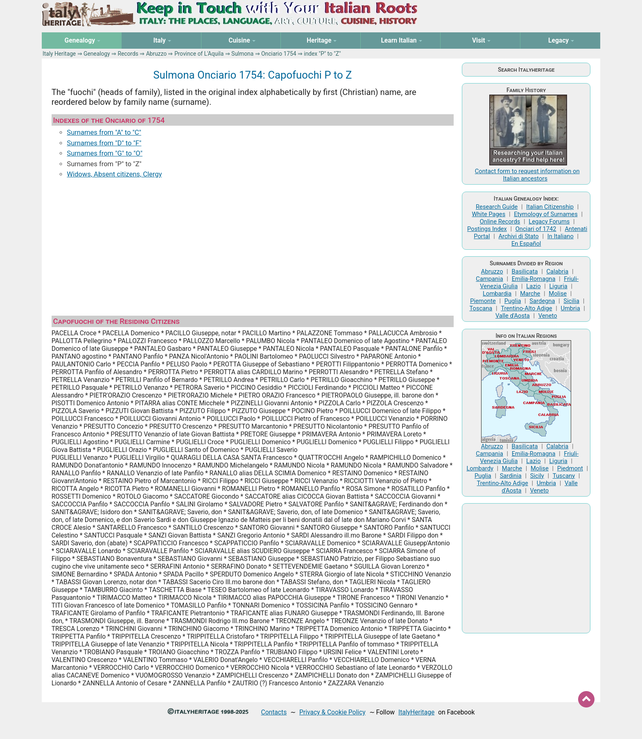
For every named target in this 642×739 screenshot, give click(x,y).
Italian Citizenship (550, 206)
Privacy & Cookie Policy (332, 712)
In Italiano (560, 236)
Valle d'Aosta (512, 315)
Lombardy (479, 468)
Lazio (533, 286)
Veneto (547, 315)
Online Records (500, 221)
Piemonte (483, 301)
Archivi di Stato (518, 236)
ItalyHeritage (416, 712)
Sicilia (571, 301)
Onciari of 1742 (535, 229)
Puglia (512, 301)
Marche (530, 293)
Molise (558, 293)
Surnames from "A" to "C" (104, 132)
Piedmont (570, 468)
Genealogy (97, 53)
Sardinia (511, 475)
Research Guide (497, 206)
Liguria (558, 286)
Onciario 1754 (278, 53)
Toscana (480, 308)
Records (128, 53)
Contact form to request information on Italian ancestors (527, 174)
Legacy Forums (549, 221)
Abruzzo (156, 53)
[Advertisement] (253, 247)
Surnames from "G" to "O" (104, 153)
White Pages (488, 214)
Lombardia (497, 293)
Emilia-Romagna (534, 278)
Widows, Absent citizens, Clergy (114, 174)
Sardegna (542, 301)
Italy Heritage (59, 53)
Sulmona (242, 53)
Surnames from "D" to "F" (104, 143)
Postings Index (487, 229)
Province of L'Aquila (199, 53)
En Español (526, 243)
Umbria (570, 308)
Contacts (274, 712)
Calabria (557, 271)
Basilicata (525, 271)
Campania (489, 278)
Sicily (537, 475)
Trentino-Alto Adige (526, 308)
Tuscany (564, 475)
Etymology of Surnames (546, 214)
